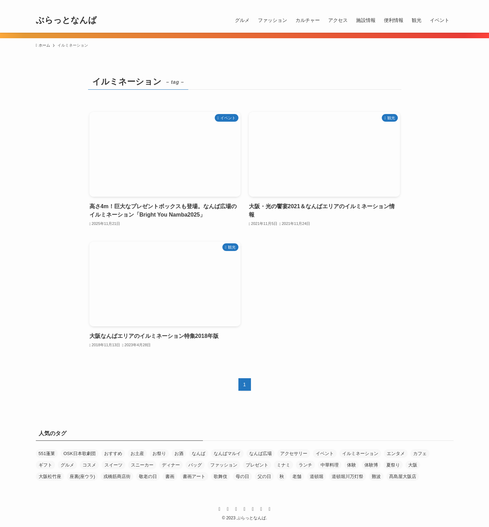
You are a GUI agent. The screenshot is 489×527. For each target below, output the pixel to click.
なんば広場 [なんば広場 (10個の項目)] (260, 453)
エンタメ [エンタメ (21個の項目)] (396, 453)
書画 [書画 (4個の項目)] (169, 476)
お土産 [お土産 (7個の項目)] (137, 453)
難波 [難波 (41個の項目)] (376, 476)
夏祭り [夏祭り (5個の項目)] (393, 465)
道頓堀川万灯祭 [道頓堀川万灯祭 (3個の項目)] (347, 476)
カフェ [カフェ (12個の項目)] (420, 453)
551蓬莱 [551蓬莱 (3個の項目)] (47, 453)
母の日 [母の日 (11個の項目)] (242, 476)
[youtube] (421, 4)
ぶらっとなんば (66, 20)
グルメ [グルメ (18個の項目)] (67, 465)
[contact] (439, 4)
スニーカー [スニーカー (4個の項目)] (142, 465)
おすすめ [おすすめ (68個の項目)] (113, 453)
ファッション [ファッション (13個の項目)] (223, 465)
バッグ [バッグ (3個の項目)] (195, 465)
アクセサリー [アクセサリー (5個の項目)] (293, 453)
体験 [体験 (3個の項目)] (351, 465)
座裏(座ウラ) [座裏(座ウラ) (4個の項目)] (82, 476)
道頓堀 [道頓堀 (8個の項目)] (316, 476)
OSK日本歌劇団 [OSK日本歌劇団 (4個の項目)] (79, 453)
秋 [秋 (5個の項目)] (281, 476)
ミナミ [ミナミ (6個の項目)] (283, 465)
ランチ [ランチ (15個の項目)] (305, 465)
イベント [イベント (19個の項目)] (325, 453)
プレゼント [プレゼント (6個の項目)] (257, 465)
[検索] (448, 4)
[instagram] (403, 4)
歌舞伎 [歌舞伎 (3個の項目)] (220, 476)
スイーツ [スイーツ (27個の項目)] (113, 465)
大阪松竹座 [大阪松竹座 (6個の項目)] (50, 476)
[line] (412, 4)
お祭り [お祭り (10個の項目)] (159, 453)
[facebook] (385, 4)
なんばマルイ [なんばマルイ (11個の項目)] (227, 453)
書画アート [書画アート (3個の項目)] (194, 476)
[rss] (430, 4)
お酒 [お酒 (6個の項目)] (178, 453)
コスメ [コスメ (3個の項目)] (89, 465)
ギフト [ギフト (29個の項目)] (45, 465)
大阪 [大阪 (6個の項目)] (412, 465)
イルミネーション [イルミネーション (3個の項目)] (360, 453)
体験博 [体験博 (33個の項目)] (371, 465)
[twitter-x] (394, 4)
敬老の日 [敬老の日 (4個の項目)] (148, 476)
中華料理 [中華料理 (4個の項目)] (330, 465)
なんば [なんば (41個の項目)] (198, 453)
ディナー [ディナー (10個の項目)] (171, 465)
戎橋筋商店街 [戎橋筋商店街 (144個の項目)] (117, 476)
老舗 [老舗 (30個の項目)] (296, 476)
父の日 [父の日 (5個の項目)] (264, 476)
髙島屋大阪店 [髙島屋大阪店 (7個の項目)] (402, 476)
